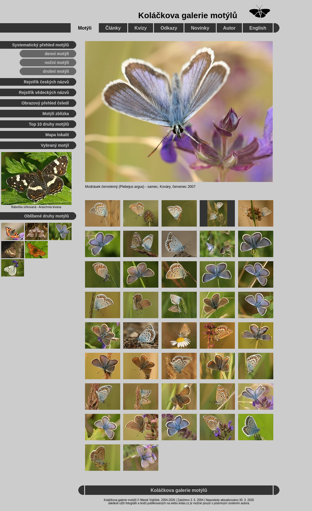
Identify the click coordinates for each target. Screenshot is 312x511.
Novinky (200, 28)
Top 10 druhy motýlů (49, 124)
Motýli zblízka (56, 113)
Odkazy (168, 28)
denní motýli (57, 53)
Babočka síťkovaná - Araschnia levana (36, 207)
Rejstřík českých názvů (46, 82)
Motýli (84, 28)
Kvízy (141, 28)
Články (113, 28)
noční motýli (57, 62)
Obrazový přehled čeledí (45, 103)
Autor (229, 28)
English (257, 28)
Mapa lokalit (57, 134)
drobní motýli (56, 71)
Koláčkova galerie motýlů (187, 15)
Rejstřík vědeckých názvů (44, 92)
